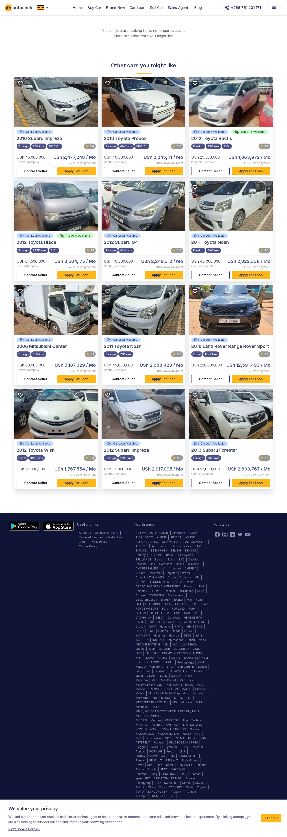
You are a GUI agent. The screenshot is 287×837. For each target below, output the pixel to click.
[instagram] (225, 534)
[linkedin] (232, 534)
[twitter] (240, 534)
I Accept (271, 818)
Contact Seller (36, 171)
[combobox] (43, 8)
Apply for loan (76, 171)
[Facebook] (217, 534)
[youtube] (248, 534)
